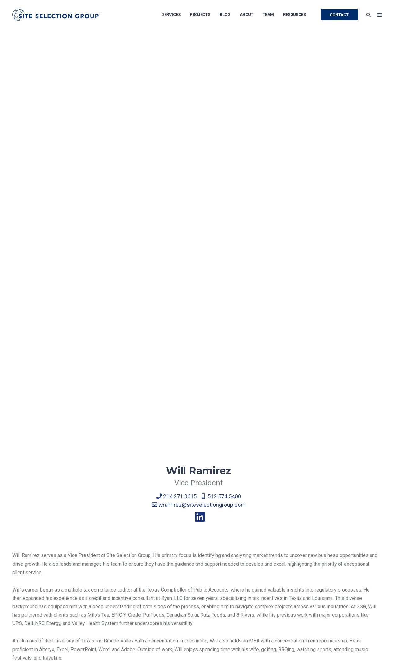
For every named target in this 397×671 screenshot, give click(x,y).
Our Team (22, 560)
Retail (254, 597)
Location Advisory (95, 547)
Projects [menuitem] (200, 14)
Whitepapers (344, 584)
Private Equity (263, 572)
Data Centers (186, 609)
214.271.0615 (176, 167)
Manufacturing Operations (199, 560)
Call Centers (185, 547)
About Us (22, 547)
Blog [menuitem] (225, 14)
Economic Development (101, 584)
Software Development (197, 597)
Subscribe (342, 560)
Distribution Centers (193, 584)
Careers (20, 572)
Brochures (342, 597)
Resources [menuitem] (294, 14)
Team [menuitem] (268, 14)
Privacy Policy (27, 609)
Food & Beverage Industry (200, 622)
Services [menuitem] (171, 14)
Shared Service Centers (273, 547)
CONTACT (339, 14)
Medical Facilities (267, 584)
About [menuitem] (246, 14)
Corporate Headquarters (198, 572)
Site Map (22, 597)
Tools (337, 609)
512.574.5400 (221, 167)
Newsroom (24, 584)
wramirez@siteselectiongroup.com (199, 175)
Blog (336, 547)
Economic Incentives (98, 560)
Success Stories (349, 572)
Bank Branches (264, 609)
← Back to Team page (36, 462)
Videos (338, 622)
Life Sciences (263, 560)
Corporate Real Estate (99, 572)
